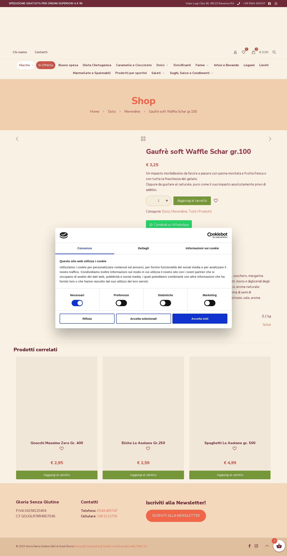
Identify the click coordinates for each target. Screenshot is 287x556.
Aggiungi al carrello (192, 200)
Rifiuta (87, 318)
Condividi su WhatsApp (169, 225)
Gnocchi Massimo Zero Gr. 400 (57, 443)
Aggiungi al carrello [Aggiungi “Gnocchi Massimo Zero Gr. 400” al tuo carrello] (57, 475)
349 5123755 (107, 516)
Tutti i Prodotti (200, 211)
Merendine (132, 111)
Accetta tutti (200, 318)
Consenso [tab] (84, 248)
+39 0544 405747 (254, 3)
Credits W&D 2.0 (137, 546)
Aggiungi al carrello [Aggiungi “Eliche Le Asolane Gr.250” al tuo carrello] (143, 475)
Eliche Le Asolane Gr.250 (143, 443)
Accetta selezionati (143, 318)
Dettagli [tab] (143, 248)
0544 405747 (107, 511)
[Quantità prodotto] (158, 201)
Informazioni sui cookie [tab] (202, 248)
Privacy (79, 546)
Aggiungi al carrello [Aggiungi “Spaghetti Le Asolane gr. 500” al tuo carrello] (230, 475)
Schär (267, 324)
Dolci (112, 111)
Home (94, 111)
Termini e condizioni (114, 546)
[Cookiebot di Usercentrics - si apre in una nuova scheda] (210, 235)
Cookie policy (93, 546)
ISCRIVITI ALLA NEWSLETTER (176, 515)
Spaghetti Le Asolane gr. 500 (229, 443)
